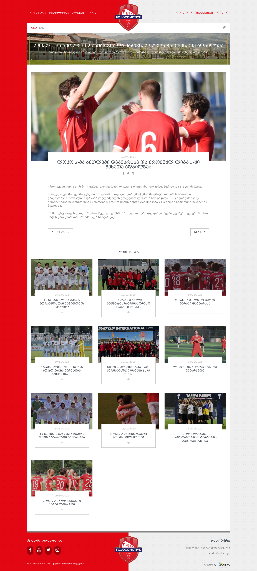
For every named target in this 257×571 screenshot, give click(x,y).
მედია (221, 13)
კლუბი (78, 13)
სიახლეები (59, 13)
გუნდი (93, 13)
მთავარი (38, 13)
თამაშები (204, 13)
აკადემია (184, 13)
